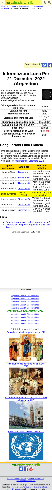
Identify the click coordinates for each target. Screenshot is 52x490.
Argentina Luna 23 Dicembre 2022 (25, 317)
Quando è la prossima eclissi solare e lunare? (28, 222)
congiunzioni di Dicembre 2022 (28, 161)
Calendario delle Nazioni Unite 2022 (26, 431)
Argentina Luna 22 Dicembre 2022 (25, 314)
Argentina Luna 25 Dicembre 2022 (25, 323)
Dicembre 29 (24, 210)
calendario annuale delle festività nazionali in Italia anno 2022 (26, 398)
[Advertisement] (26, 37)
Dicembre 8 (24, 183)
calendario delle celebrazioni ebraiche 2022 (26, 365)
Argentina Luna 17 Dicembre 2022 (25, 299)
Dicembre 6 (24, 178)
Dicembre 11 (24, 188)
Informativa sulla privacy (16, 479)
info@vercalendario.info (26, 481)
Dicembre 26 (24, 204)
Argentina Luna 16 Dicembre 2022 (25, 296)
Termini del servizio (36, 479)
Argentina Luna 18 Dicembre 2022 (25, 302)
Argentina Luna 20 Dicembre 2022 (25, 308)
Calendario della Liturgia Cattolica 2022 (26, 332)
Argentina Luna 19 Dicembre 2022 (25, 305)
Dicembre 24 (24, 199)
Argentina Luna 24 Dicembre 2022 (25, 320)
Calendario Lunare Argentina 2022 (15, 6)
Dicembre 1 (24, 172)
